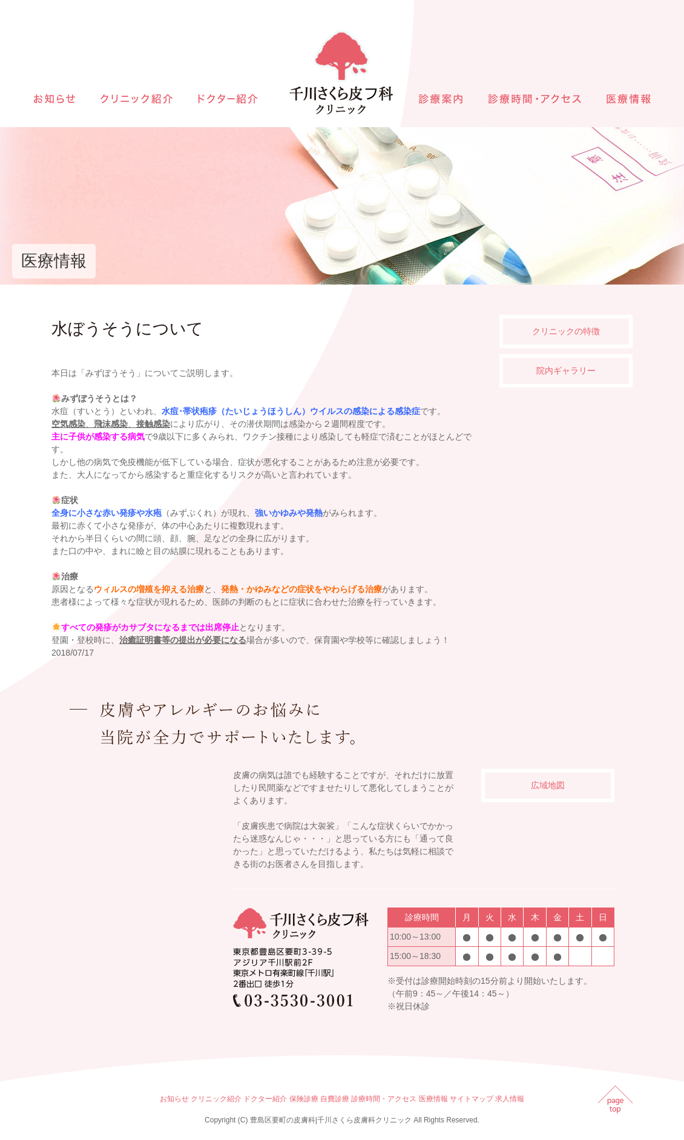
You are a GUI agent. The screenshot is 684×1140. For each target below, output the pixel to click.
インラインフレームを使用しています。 (139, 887)
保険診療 (303, 1099)
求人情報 (509, 1099)
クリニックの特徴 (566, 331)
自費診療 (334, 1099)
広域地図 (548, 785)
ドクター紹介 (265, 1099)
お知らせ (174, 1099)
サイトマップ (471, 1099)
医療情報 (433, 1099)
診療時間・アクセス (383, 1099)
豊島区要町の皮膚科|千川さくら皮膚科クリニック (331, 1120)
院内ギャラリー (566, 370)
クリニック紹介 (216, 1099)
